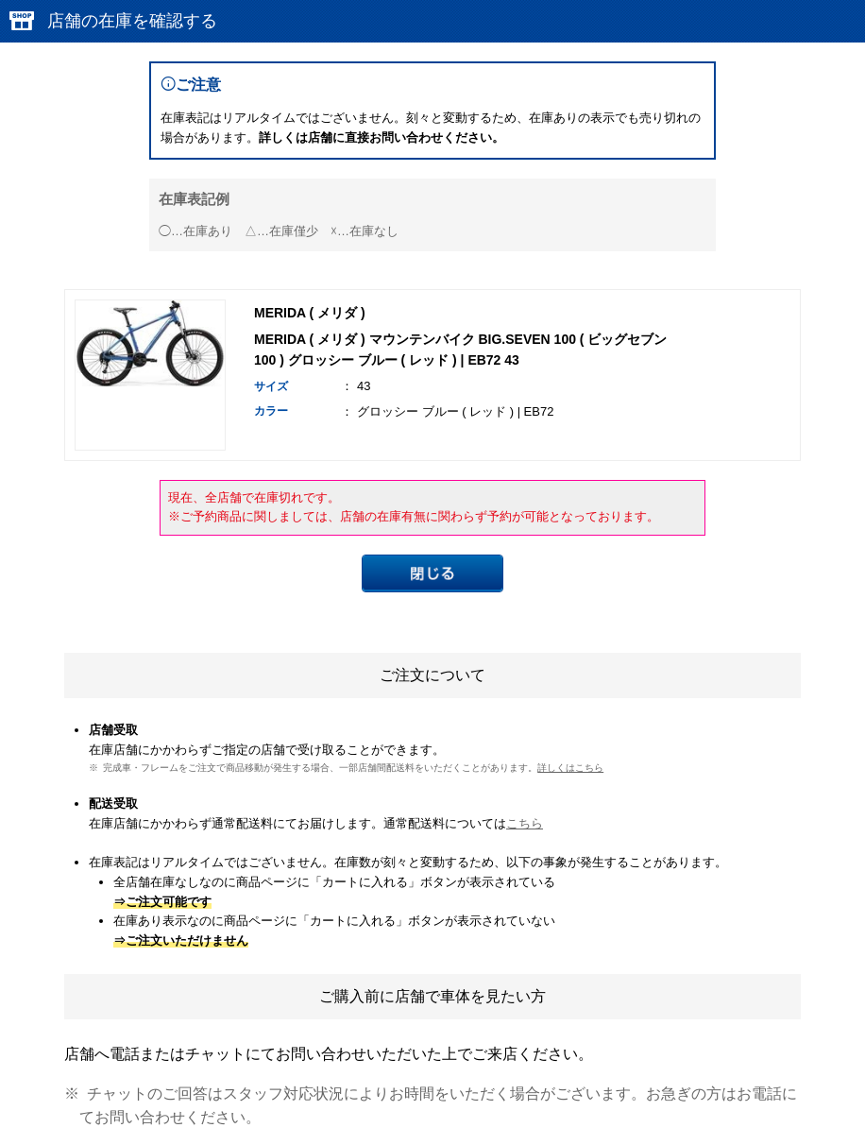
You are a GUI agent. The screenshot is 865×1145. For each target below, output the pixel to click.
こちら (524, 823)
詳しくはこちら (570, 767)
